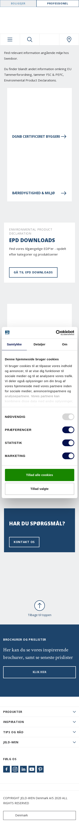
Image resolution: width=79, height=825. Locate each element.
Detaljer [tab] (40, 344)
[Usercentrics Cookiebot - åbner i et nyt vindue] (56, 333)
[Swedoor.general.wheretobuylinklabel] (69, 39)
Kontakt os (24, 542)
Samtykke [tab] (14, 344)
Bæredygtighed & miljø (39, 193)
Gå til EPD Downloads (33, 272)
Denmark (16, 815)
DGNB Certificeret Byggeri (39, 136)
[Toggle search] (30, 39)
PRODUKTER (12, 712)
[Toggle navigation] (10, 39)
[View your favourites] (49, 39)
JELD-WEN (11, 742)
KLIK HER (40, 672)
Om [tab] (64, 344)
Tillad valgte (39, 489)
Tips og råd (13, 732)
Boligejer (18, 3)
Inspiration (13, 722)
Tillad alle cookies (39, 475)
